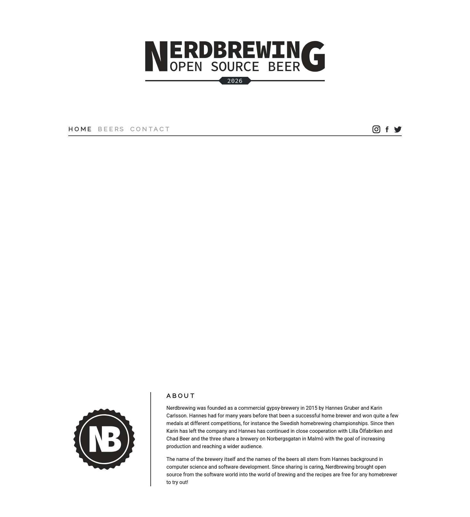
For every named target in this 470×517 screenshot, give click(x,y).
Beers (111, 129)
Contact (150, 129)
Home (80, 129)
